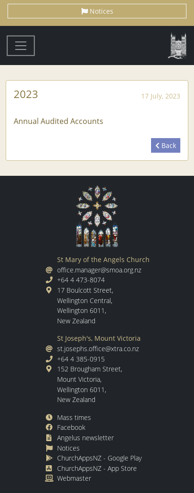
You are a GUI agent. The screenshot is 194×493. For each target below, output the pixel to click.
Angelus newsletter (85, 437)
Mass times (74, 417)
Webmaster (74, 478)
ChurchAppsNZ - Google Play (99, 457)
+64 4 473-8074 (81, 279)
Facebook (71, 427)
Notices (97, 11)
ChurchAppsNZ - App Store (97, 468)
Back (165, 145)
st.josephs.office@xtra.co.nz (98, 348)
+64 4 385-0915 (81, 358)
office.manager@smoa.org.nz (99, 269)
